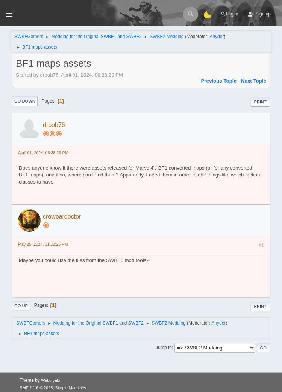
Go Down (24, 101)
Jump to (164, 347)
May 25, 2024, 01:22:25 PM (43, 244)
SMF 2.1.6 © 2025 (36, 388)
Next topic (253, 81)
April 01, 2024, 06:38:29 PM (43, 152)
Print (260, 102)
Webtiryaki (50, 380)
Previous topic (219, 81)
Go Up (21, 305)
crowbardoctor (62, 216)
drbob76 (54, 125)
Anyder (216, 36)
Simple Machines (70, 388)
